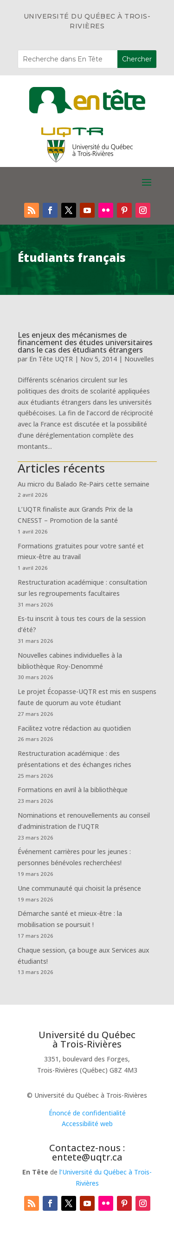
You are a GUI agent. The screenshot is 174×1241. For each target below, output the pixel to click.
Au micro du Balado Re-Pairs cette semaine (83, 484)
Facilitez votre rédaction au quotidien (74, 728)
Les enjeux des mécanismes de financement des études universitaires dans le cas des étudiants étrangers (85, 342)
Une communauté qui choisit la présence (79, 888)
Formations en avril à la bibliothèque (73, 789)
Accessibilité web (87, 1123)
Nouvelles (139, 358)
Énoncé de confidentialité (87, 1112)
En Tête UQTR (51, 358)
